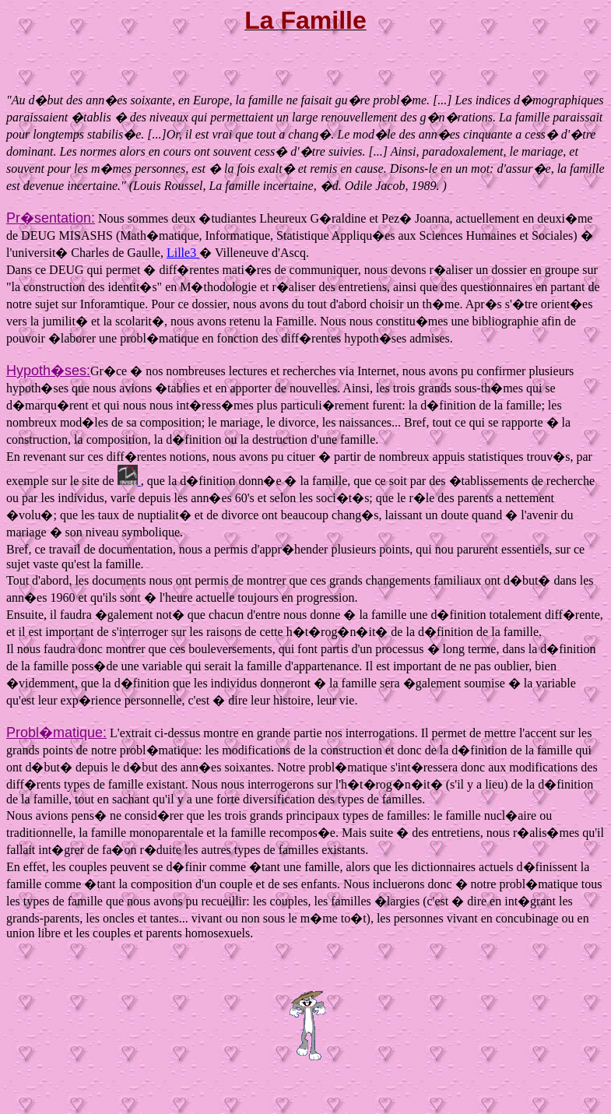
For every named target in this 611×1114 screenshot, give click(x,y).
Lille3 (183, 252)
